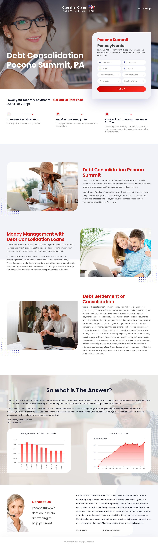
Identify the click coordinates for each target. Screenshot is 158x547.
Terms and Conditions (111, 530)
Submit (121, 89)
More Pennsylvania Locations (19, 419)
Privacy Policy (82, 530)
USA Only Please (14, 422)
